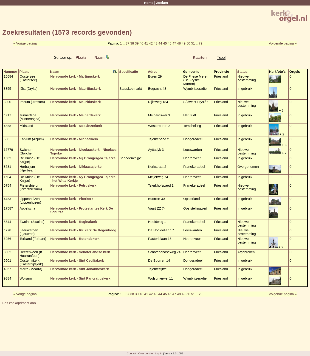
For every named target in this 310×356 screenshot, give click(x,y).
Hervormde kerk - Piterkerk (71, 199)
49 (183, 43)
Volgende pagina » (283, 43)
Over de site (145, 353)
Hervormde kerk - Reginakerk (73, 222)
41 (146, 43)
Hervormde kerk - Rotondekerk (74, 239)
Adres (153, 71)
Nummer (10, 71)
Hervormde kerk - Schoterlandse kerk (80, 252)
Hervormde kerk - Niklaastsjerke (75, 166)
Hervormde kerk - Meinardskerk (75, 115)
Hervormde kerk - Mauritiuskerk (75, 88)
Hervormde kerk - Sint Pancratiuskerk (80, 278)
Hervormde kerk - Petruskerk (73, 185)
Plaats (81, 57)
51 (193, 43)
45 (165, 43)
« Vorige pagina (25, 43)
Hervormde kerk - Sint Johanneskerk (79, 269)
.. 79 (199, 43)
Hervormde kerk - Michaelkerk (74, 139)
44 (160, 43)
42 (151, 43)
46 (169, 43)
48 (179, 43)
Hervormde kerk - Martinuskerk (75, 76)
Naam (101, 57)
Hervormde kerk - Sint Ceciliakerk (77, 260)
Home (148, 3)
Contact (131, 353)
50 (188, 43)
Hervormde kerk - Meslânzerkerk (76, 126)
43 (155, 43)
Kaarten (200, 57)
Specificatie (128, 71)
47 (174, 43)
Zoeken (162, 3)
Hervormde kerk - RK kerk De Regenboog (83, 230)
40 (141, 43)
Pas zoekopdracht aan (19, 303)
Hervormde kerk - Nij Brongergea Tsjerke (83, 158)
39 (137, 43)
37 (127, 43)
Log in (158, 353)
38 (132, 43)
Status (242, 71)
